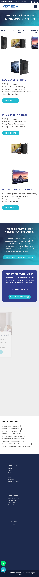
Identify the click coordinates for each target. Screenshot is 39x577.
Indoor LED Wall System (11, 434)
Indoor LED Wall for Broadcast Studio (16, 444)
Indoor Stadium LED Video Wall (14, 436)
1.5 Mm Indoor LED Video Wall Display (16, 446)
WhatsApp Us (22, 2)
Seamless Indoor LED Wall (12, 441)
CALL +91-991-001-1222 (20, 297)
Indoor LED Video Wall (10, 426)
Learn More (10, 101)
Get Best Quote (20, 289)
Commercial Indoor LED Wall (13, 439)
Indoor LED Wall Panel (10, 431)
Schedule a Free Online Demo (19, 257)
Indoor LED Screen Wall (11, 429)
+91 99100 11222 (8, 2)
